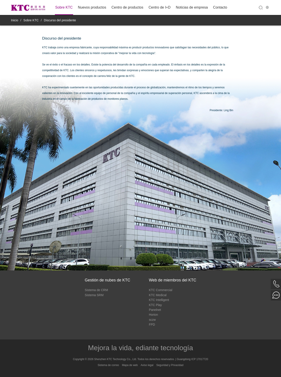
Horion (153, 314)
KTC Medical (157, 295)
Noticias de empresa (192, 7)
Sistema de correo (108, 365)
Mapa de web (130, 365)
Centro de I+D (160, 7)
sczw (152, 319)
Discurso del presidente (60, 20)
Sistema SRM (94, 295)
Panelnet (155, 310)
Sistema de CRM (96, 290)
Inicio (14, 20)
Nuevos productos (92, 7)
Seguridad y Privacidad (169, 365)
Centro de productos (127, 7)
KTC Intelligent (159, 300)
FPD (152, 324)
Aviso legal (147, 365)
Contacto (220, 7)
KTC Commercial (160, 290)
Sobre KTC (64, 7)
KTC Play (155, 305)
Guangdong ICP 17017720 (192, 359)
